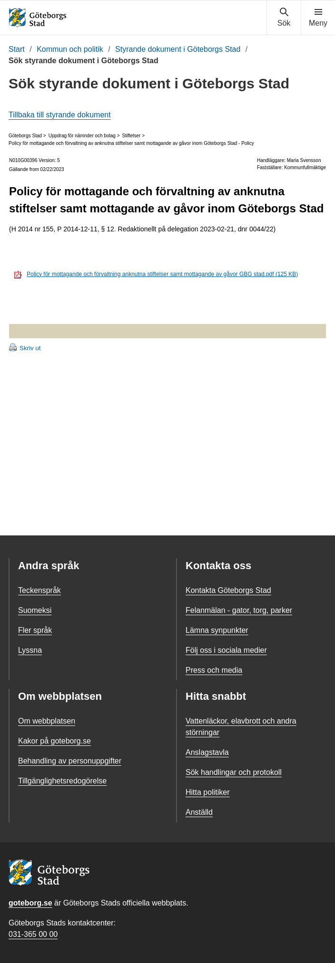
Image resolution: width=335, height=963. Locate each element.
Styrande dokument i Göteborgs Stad (177, 49)
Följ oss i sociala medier (226, 650)
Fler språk (35, 630)
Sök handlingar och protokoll (234, 772)
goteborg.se (30, 903)
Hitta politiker (207, 792)
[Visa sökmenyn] (284, 17)
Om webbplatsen (46, 721)
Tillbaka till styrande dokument (60, 115)
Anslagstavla (207, 752)
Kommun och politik (70, 49)
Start (17, 49)
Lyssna (30, 650)
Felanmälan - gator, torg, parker (239, 610)
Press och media (214, 670)
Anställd (199, 812)
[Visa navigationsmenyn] (318, 17)
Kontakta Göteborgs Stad (228, 590)
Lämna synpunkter (217, 630)
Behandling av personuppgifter (69, 761)
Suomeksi (34, 610)
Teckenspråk (39, 590)
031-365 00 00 (33, 934)
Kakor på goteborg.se (54, 741)
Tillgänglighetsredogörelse (62, 781)
